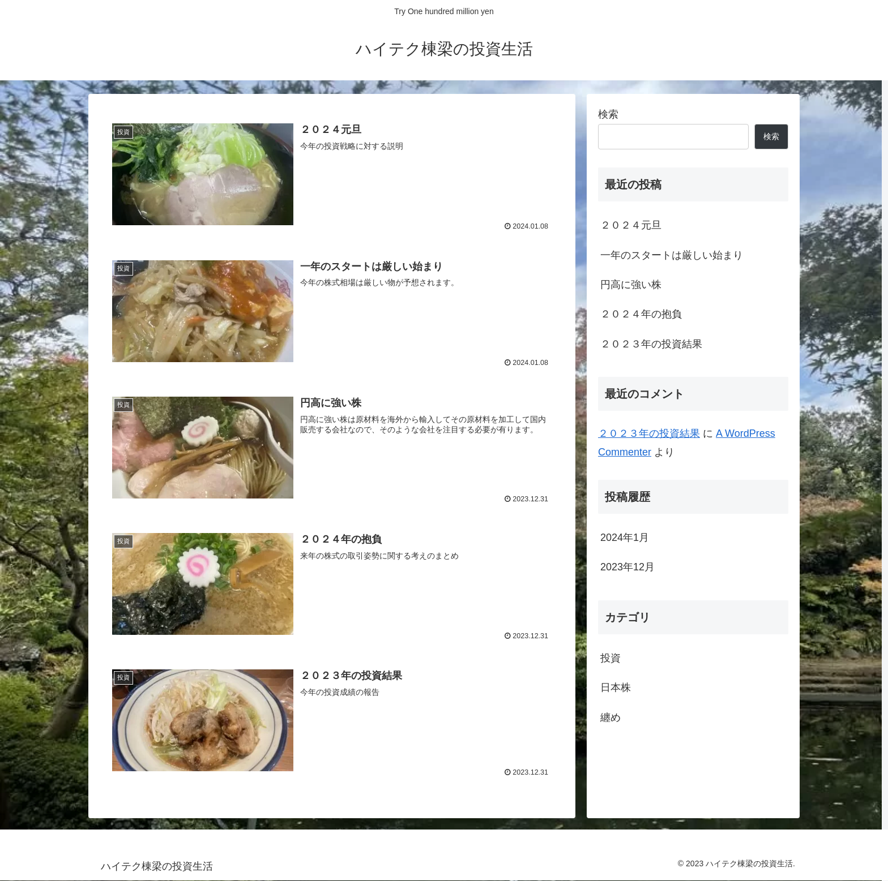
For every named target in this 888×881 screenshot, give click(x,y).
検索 (608, 114)
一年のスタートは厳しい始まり (671, 255)
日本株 (615, 687)
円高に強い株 (630, 284)
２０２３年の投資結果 (651, 344)
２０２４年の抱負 (641, 314)
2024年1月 (624, 537)
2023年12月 (627, 567)
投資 (610, 658)
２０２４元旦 (630, 225)
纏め (610, 717)
